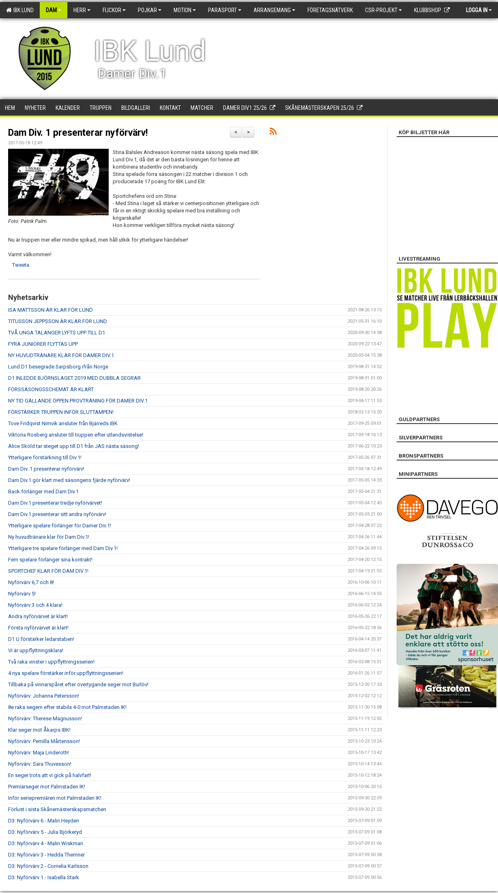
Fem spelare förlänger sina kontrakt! (50, 560)
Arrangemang (274, 10)
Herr (81, 10)
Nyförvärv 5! (22, 594)
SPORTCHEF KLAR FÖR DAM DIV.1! (48, 571)
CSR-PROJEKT (383, 10)
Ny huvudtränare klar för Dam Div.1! (48, 537)
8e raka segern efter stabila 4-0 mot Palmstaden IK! (67, 707)
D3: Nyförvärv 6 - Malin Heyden (43, 821)
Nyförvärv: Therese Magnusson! (45, 718)
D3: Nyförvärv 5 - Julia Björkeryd (45, 832)
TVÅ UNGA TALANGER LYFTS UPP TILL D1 (56, 333)
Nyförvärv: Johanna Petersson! (43, 696)
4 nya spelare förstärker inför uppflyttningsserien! (65, 673)
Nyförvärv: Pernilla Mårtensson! (44, 741)
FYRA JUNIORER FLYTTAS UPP (43, 344)
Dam (53, 10)
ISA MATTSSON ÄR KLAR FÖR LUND (50, 310)
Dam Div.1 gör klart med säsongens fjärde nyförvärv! (69, 480)
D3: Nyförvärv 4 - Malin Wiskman (45, 843)
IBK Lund (20, 10)
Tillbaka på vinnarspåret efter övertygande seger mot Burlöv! (78, 684)
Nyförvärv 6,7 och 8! (31, 582)
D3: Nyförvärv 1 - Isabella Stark (43, 877)
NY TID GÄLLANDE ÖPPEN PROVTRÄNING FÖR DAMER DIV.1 (78, 401)
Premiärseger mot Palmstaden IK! (46, 787)
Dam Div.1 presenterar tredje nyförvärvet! (55, 503)
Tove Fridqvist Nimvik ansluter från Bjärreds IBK (63, 423)
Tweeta (20, 265)
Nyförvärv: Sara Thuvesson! (39, 764)
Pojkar (149, 10)
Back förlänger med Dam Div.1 (43, 491)
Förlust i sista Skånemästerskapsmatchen (57, 809)
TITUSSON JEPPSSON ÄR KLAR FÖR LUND (57, 321)
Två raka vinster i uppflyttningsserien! (51, 662)
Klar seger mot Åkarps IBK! (39, 730)
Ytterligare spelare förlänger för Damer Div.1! (59, 526)
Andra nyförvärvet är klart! (38, 616)
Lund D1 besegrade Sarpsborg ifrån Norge (58, 367)
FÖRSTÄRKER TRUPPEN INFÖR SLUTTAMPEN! (61, 412)
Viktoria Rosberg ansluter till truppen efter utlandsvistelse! (75, 435)
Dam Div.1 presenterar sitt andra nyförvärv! (57, 514)
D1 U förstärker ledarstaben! (41, 639)
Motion (185, 10)
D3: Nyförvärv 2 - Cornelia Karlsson (48, 866)
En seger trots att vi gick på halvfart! (49, 775)
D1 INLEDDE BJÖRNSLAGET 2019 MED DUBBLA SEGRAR (74, 378)
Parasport (224, 10)
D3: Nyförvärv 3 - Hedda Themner (46, 855)
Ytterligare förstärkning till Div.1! (45, 457)
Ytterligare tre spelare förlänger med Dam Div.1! (63, 548)
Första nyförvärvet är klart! (38, 628)
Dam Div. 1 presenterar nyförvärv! (78, 132)
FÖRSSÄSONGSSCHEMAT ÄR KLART (51, 389)
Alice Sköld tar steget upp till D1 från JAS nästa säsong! (73, 446)
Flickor (114, 10)
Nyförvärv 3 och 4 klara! (35, 605)
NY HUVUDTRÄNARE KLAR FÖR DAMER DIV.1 (61, 355)
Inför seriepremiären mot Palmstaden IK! (54, 798)
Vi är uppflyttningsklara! (35, 650)
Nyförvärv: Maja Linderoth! (38, 753)
